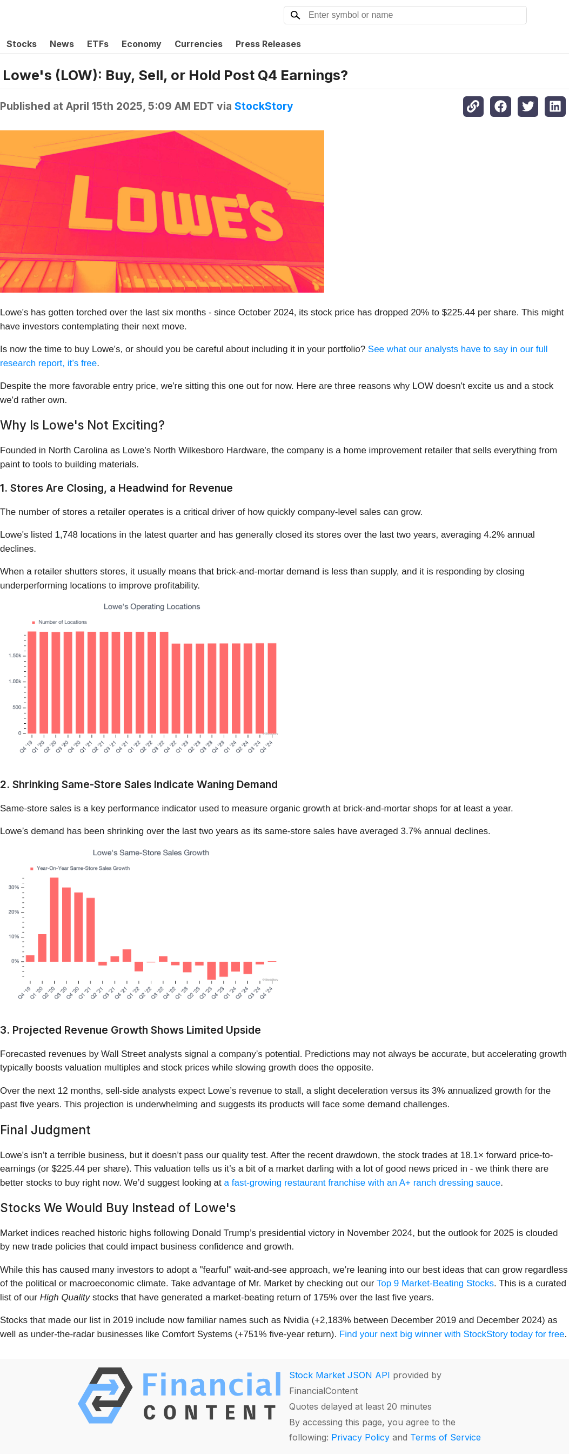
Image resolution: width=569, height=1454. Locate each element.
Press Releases (268, 43)
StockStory (264, 106)
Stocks (21, 43)
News (62, 43)
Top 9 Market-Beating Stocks (435, 1283)
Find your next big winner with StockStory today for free (452, 1334)
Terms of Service (445, 1437)
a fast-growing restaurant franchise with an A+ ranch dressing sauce (362, 1183)
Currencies (199, 43)
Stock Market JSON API (339, 1375)
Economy (142, 43)
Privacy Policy (360, 1437)
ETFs (98, 43)
